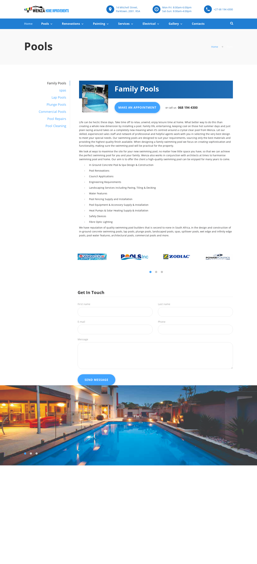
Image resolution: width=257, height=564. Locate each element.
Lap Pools (59, 97)
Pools (45, 24)
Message (83, 339)
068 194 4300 (188, 107)
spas (62, 90)
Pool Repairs (56, 119)
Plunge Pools (56, 104)
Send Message (96, 380)
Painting (99, 24)
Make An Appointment (137, 107)
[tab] (47, 90)
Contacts (198, 24)
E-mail (81, 321)
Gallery (174, 24)
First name (84, 304)
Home (28, 24)
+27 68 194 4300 (223, 9)
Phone (161, 321)
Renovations (71, 24)
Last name (164, 304)
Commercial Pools (52, 111)
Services (124, 24)
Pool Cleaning (56, 126)
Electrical (149, 24)
